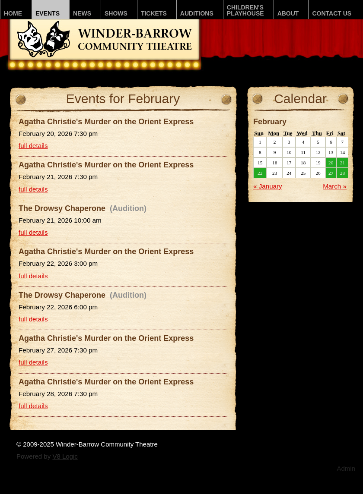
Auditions (196, 13)
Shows (116, 13)
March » (335, 186)
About (288, 13)
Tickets (154, 13)
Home (13, 13)
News (82, 13)
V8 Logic (64, 456)
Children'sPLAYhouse (245, 10)
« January (267, 186)
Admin (346, 468)
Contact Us (331, 13)
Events (47, 13)
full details (33, 145)
